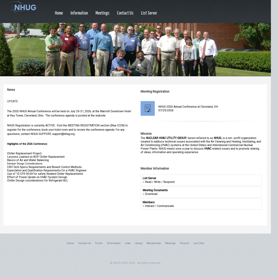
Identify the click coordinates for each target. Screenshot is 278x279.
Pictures (184, 243)
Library (139, 243)
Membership (154, 243)
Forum (99, 243)
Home (59, 13)
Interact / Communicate (159, 205)
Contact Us (125, 13)
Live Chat (199, 243)
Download (151, 194)
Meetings (102, 13)
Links (128, 243)
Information (79, 13)
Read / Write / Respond (159, 182)
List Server (149, 13)
